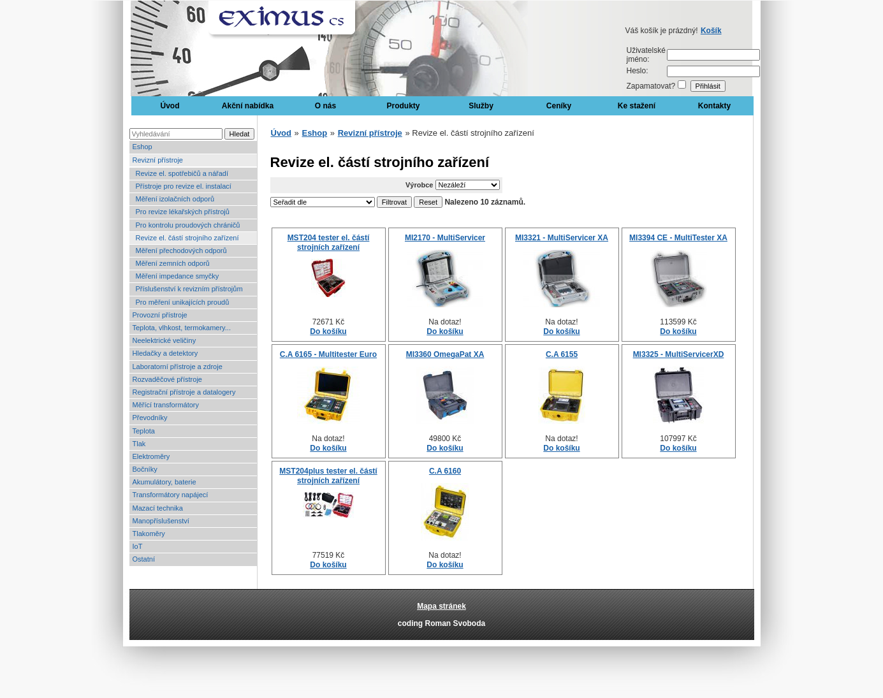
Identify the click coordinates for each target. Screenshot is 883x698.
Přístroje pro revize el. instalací (183, 186)
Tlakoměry (149, 533)
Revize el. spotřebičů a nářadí (182, 173)
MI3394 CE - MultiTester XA (678, 237)
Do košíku (328, 331)
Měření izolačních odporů (175, 199)
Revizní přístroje (158, 160)
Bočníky (145, 469)
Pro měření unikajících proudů (183, 302)
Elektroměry (151, 456)
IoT (138, 546)
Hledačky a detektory (165, 353)
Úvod (170, 105)
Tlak (139, 443)
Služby (481, 105)
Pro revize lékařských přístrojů (183, 211)
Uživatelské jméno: (646, 55)
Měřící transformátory (166, 405)
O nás (325, 105)
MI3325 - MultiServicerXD (678, 354)
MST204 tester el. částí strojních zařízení (329, 242)
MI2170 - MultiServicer (445, 237)
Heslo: (637, 70)
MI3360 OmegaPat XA (445, 354)
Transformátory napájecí (170, 494)
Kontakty (714, 105)
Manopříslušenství (161, 521)
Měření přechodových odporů (181, 250)
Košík (711, 30)
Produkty (403, 105)
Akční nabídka (248, 105)
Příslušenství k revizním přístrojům (189, 289)
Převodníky (150, 417)
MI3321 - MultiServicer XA (561, 237)
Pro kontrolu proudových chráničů (188, 225)
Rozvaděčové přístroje (167, 379)
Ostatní (144, 559)
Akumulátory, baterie (164, 482)
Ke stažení (636, 105)
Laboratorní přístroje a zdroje (178, 366)
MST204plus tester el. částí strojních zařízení (328, 475)
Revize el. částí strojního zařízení (187, 238)
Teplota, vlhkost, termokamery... (182, 327)
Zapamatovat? (651, 86)
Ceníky (558, 105)
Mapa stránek (441, 606)
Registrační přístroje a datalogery (184, 392)
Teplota (144, 431)
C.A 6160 (445, 471)
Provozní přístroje (160, 315)
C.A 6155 (562, 354)
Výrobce (419, 185)
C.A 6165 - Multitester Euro (328, 354)
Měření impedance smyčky (177, 276)
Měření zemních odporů (173, 263)
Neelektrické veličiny (164, 340)
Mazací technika (158, 508)
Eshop (142, 146)
